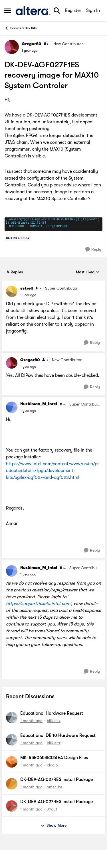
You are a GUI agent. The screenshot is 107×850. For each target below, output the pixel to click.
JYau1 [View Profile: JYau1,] (52, 809)
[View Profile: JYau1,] (11, 806)
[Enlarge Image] (53, 224)
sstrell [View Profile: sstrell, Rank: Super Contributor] (26, 288)
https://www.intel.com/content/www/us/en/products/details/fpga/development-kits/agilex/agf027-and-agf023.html (52, 470)
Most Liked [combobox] (88, 272)
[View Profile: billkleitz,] (11, 717)
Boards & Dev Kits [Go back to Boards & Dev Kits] (20, 28)
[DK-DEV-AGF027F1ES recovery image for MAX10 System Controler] (28, 295)
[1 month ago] (31, 721)
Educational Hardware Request (51, 713)
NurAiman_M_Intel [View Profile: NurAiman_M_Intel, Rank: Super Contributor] (38, 404)
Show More (53, 825)
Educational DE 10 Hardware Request (58, 735)
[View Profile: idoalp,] (11, 762)
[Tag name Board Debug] (18, 238)
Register (73, 10)
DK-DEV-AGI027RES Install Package (56, 779)
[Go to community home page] (33, 10)
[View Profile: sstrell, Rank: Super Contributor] (11, 291)
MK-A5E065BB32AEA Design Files (54, 757)
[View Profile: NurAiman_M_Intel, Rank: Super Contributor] (11, 407)
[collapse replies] (53, 283)
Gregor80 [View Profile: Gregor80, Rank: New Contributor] (31, 43)
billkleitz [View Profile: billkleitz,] (53, 720)
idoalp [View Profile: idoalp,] (52, 764)
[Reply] (93, 249)
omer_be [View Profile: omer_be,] (54, 787)
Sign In (93, 10)
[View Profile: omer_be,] (11, 783)
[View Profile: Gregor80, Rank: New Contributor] (12, 47)
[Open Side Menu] (7, 10)
